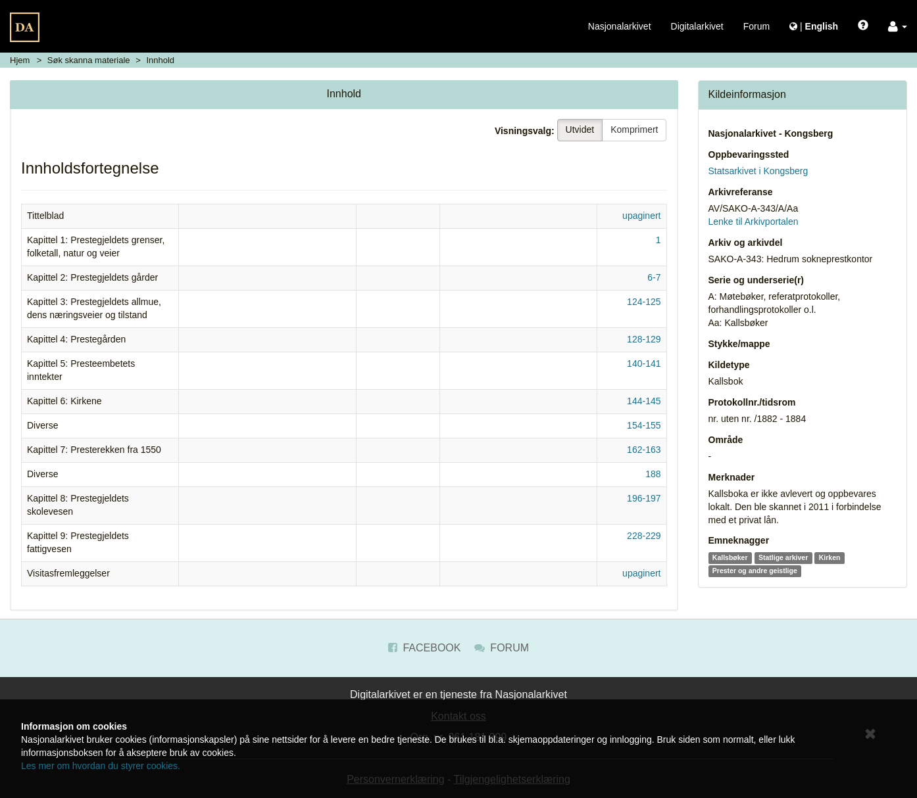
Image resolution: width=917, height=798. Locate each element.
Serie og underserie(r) (756, 280)
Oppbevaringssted (748, 154)
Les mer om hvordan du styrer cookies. (100, 766)
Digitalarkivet (697, 26)
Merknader (731, 477)
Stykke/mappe (739, 344)
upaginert (641, 215)
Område (725, 439)
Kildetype (729, 365)
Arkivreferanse (740, 192)
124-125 (643, 301)
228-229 (643, 535)
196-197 (643, 498)
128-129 (643, 339)
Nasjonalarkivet (619, 26)
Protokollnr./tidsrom (752, 402)
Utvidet (580, 129)
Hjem (20, 60)
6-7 (653, 277)
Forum (756, 26)
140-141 (643, 363)
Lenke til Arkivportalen (753, 221)
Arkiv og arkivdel (745, 242)
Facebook (424, 647)
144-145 (643, 401)
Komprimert (634, 129)
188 (652, 474)
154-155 (643, 425)
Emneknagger (739, 540)
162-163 (643, 449)
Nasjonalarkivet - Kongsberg (770, 133)
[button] (897, 26)
